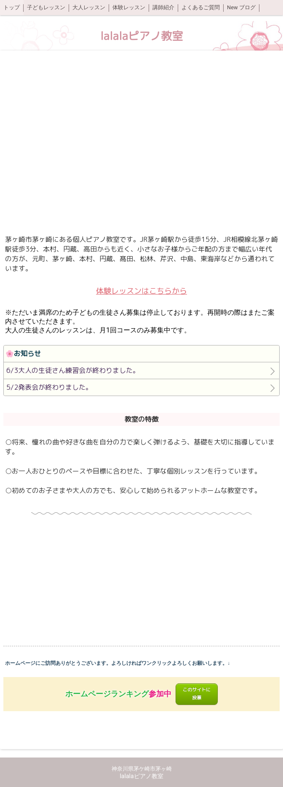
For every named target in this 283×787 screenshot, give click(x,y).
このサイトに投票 (197, 693)
